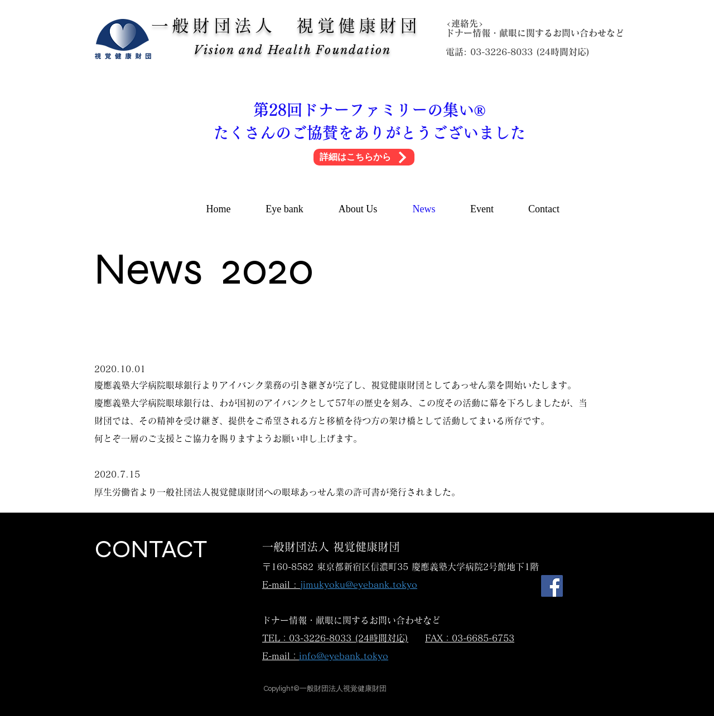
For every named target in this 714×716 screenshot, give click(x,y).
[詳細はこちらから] (363, 157)
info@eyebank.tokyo (343, 655)
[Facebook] (552, 586)
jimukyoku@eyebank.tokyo (358, 584)
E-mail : (281, 584)
